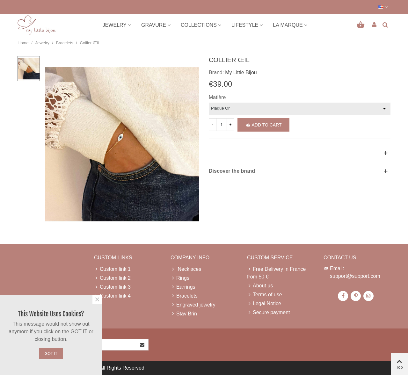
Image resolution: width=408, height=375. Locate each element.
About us (260, 286)
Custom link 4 (112, 296)
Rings (180, 278)
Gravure (153, 25)
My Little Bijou (241, 72)
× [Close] (97, 299)
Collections (199, 25)
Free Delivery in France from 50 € (276, 272)
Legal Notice (264, 303)
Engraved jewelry (193, 305)
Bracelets (184, 296)
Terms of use (264, 295)
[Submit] (142, 344)
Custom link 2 (112, 278)
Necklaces (186, 269)
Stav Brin (184, 314)
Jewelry (115, 25)
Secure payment (268, 312)
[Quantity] (221, 124)
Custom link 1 (112, 269)
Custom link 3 (112, 287)
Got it (51, 353)
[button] (383, 7)
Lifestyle (244, 25)
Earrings (183, 287)
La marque (287, 25)
